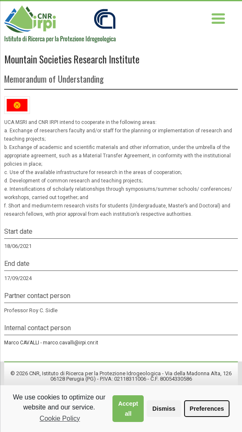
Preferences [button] (207, 408)
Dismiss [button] (163, 408)
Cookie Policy (60, 418)
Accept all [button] (128, 408)
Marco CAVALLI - (51, 343)
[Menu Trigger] (218, 17)
